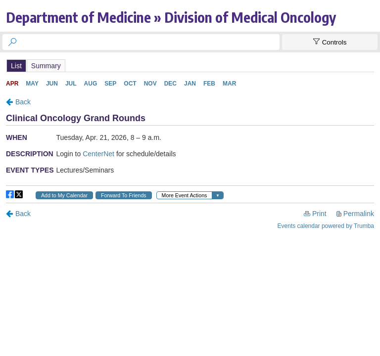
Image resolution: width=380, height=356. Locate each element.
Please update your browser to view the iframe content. (190, 65)
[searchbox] (150, 42)
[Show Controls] (330, 42)
